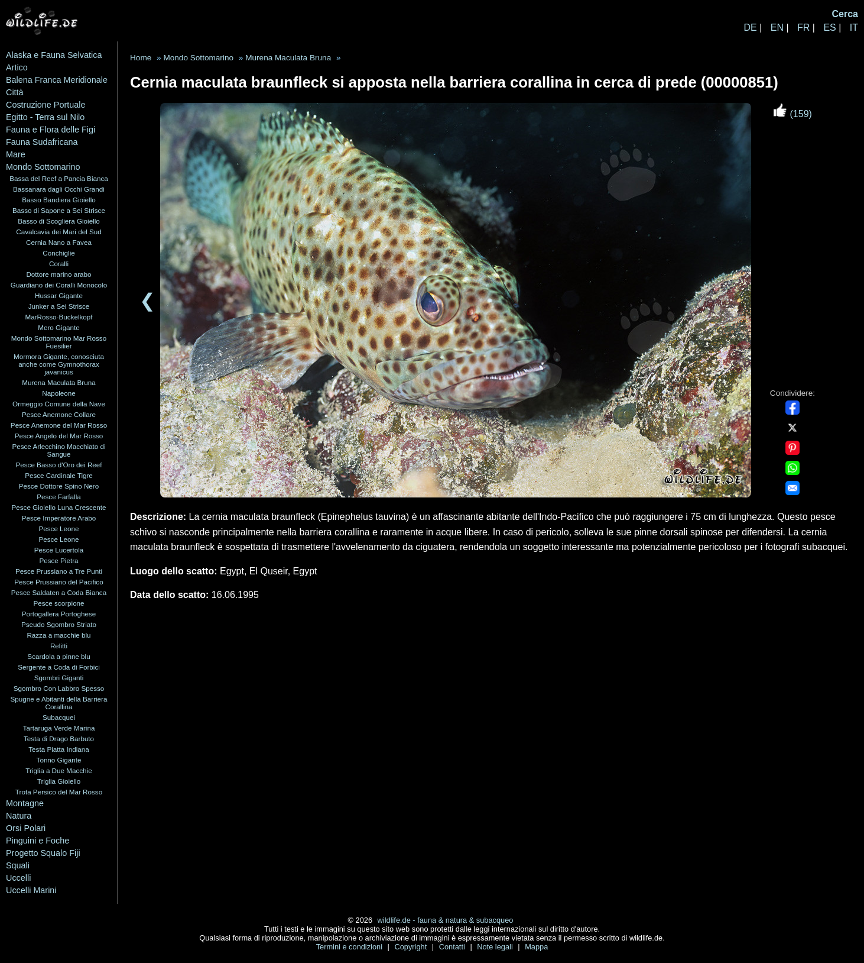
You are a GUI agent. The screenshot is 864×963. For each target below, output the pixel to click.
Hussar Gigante (59, 295)
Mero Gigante (59, 327)
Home (140, 57)
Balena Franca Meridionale (57, 80)
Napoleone (58, 393)
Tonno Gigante (59, 760)
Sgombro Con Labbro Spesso (59, 688)
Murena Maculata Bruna (58, 382)
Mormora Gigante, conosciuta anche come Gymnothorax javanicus (59, 364)
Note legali (496, 946)
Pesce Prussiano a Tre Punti (58, 571)
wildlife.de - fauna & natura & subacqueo (446, 920)
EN (777, 27)
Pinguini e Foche (37, 840)
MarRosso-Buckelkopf (58, 317)
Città (15, 92)
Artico (17, 67)
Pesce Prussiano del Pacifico (58, 582)
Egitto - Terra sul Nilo (45, 117)
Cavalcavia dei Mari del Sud (58, 231)
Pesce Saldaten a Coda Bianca (58, 592)
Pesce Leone (58, 528)
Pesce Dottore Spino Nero (59, 486)
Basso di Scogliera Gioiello (59, 221)
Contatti (453, 946)
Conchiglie (58, 253)
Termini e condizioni (350, 946)
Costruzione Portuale (45, 104)
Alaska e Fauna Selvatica (54, 55)
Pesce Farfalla (59, 496)
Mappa (536, 946)
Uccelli (18, 878)
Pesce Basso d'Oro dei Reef (58, 464)
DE (749, 27)
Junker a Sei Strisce (59, 306)
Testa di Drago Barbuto (59, 738)
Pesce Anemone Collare (59, 414)
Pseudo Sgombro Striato (58, 624)
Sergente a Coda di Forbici (59, 667)
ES (829, 27)
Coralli (59, 263)
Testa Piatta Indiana (58, 749)
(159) (792, 114)
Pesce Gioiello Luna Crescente (58, 507)
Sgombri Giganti (59, 677)
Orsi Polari (26, 828)
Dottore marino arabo (58, 274)
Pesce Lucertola (59, 550)
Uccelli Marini (31, 890)
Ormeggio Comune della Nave (58, 404)
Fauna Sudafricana (42, 142)
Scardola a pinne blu (58, 656)
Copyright (411, 946)
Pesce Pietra (58, 560)
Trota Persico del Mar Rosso (58, 792)
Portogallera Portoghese (59, 614)
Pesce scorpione (58, 603)
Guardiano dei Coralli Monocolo (59, 285)
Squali (18, 865)
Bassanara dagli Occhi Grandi (59, 189)
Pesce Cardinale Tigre (59, 475)
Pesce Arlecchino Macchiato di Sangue (58, 450)
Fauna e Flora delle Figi (50, 129)
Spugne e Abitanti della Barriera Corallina (59, 702)
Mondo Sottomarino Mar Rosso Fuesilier (58, 342)
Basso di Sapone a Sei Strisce (58, 210)
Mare (15, 154)
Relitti (58, 645)
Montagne (25, 803)
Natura (18, 815)
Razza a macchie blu (58, 635)
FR (803, 27)
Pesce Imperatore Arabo (59, 518)
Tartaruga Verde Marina (59, 728)
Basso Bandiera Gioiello (58, 199)
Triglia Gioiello (58, 781)
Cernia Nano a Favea (59, 242)
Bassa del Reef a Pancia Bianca (58, 178)
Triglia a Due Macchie (58, 770)
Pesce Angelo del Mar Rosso (59, 436)
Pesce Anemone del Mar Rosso (59, 425)
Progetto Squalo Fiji (43, 853)
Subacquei (59, 717)
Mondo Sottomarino (43, 167)
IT (854, 27)
